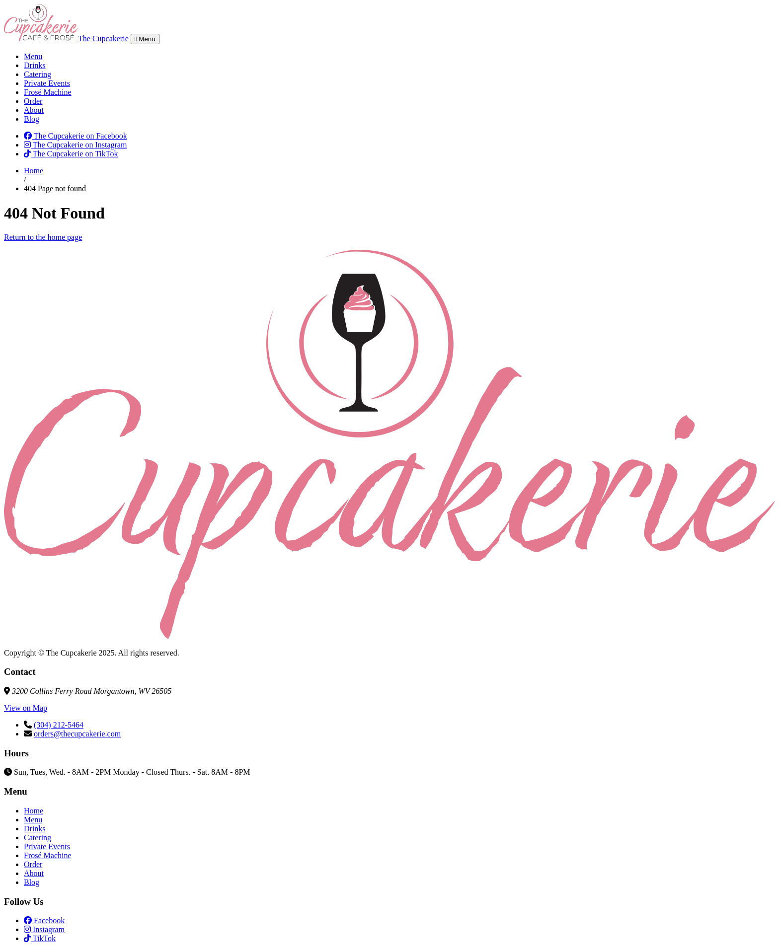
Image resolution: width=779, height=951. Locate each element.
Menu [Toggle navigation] (145, 39)
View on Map (25, 708)
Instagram (44, 929)
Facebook (44, 920)
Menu (33, 56)
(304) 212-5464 (58, 725)
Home (33, 170)
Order (33, 101)
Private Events (47, 83)
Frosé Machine (48, 92)
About (34, 110)
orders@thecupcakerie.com (77, 734)
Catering (37, 74)
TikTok (40, 938)
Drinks (35, 65)
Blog (31, 119)
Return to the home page (43, 237)
